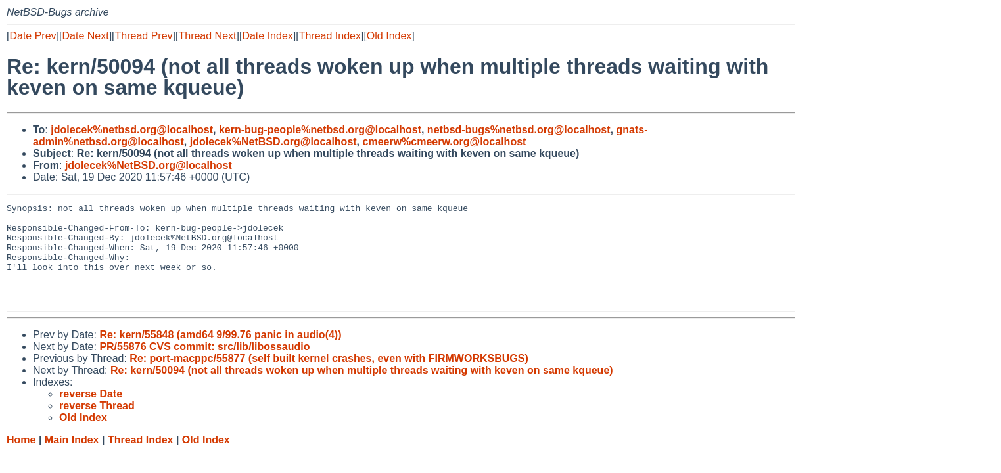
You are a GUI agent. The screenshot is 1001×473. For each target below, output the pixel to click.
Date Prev (32, 35)
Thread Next (207, 35)
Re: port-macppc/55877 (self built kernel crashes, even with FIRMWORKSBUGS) (328, 378)
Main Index (72, 459)
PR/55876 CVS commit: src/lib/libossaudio (204, 366)
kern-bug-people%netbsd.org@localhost (320, 129)
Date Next (85, 35)
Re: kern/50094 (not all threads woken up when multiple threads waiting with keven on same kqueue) (361, 389)
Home (21, 459)
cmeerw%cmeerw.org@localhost (444, 141)
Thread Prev (144, 35)
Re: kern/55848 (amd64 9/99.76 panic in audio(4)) (220, 354)
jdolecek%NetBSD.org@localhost (273, 141)
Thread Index (330, 35)
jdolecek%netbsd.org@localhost (132, 129)
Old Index (389, 35)
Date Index (267, 35)
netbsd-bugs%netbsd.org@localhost (519, 129)
